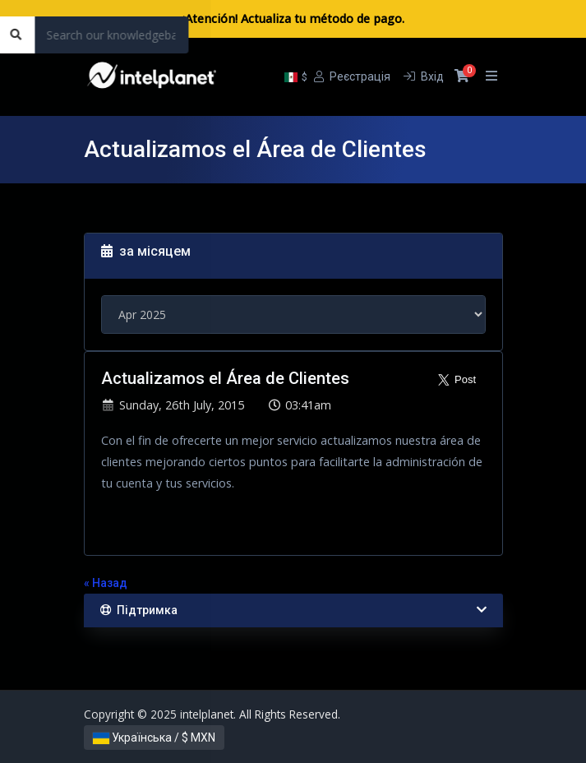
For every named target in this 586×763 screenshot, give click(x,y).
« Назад (105, 583)
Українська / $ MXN (154, 737)
